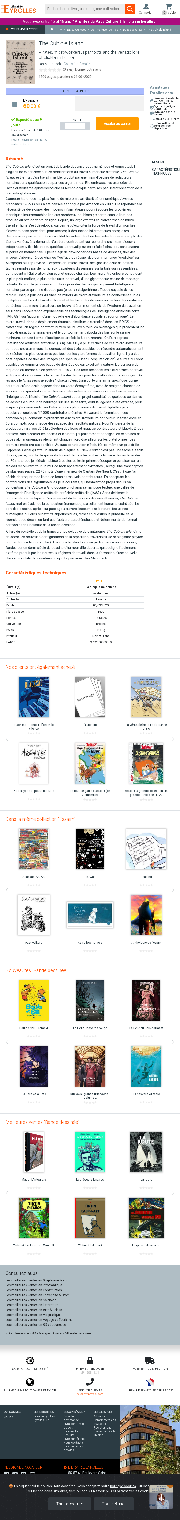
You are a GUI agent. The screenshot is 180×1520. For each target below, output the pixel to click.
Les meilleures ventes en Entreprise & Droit (37, 1295)
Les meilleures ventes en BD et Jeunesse (36, 1324)
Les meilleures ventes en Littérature (32, 1305)
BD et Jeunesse (17, 1333)
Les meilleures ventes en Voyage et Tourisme (39, 1320)
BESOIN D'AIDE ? (74, 1412)
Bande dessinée (79, 1333)
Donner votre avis (88, 69)
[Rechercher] (85, 9)
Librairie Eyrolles (44, 1416)
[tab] (40, 103)
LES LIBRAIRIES (44, 1412)
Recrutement (102, 1427)
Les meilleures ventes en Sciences (31, 1300)
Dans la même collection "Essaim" (40, 819)
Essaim (101, 599)
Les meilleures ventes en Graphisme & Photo (38, 1280)
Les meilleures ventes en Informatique (34, 1285)
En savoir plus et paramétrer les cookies (121, 1491)
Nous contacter (74, 1442)
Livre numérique (74, 1438)
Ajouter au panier (117, 123)
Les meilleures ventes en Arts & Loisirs (34, 1310)
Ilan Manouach (50, 64)
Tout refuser (114, 1503)
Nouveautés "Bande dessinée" (37, 970)
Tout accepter (69, 1503)
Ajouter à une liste (75, 91)
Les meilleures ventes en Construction (34, 1290)
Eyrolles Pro (41, 1420)
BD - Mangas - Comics (48, 1333)
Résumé (158, 162)
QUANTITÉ (75, 120)
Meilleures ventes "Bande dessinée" (42, 1122)
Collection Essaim (77, 64)
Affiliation (100, 1416)
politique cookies (123, 1486)
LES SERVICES (103, 1412)
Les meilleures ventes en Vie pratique (33, 1315)
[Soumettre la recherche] (130, 9)
